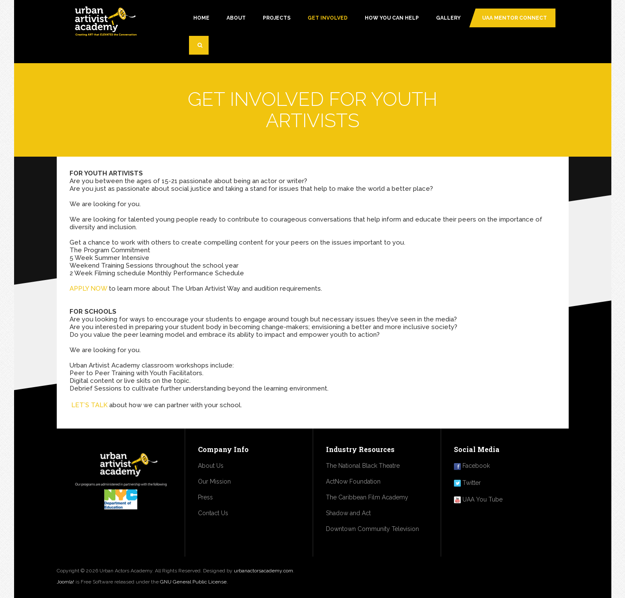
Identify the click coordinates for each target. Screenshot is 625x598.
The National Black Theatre (363, 465)
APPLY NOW (88, 288)
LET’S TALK (89, 405)
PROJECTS (277, 18)
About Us (211, 465)
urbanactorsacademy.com (263, 571)
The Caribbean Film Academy (367, 497)
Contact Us (213, 513)
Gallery (448, 18)
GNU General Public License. (194, 582)
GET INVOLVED (328, 18)
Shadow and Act (348, 513)
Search (203, 49)
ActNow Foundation (353, 481)
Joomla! (65, 582)
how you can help (392, 18)
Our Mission (214, 481)
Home (201, 18)
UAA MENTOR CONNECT (514, 18)
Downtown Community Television (372, 528)
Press (205, 497)
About (236, 18)
